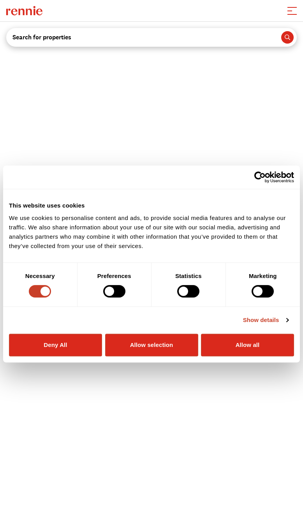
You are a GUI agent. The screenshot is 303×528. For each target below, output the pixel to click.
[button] (292, 11)
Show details (261, 320)
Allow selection (151, 344)
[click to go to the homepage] (24, 11)
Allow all (248, 344)
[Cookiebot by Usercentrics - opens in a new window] (260, 177)
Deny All (55, 344)
